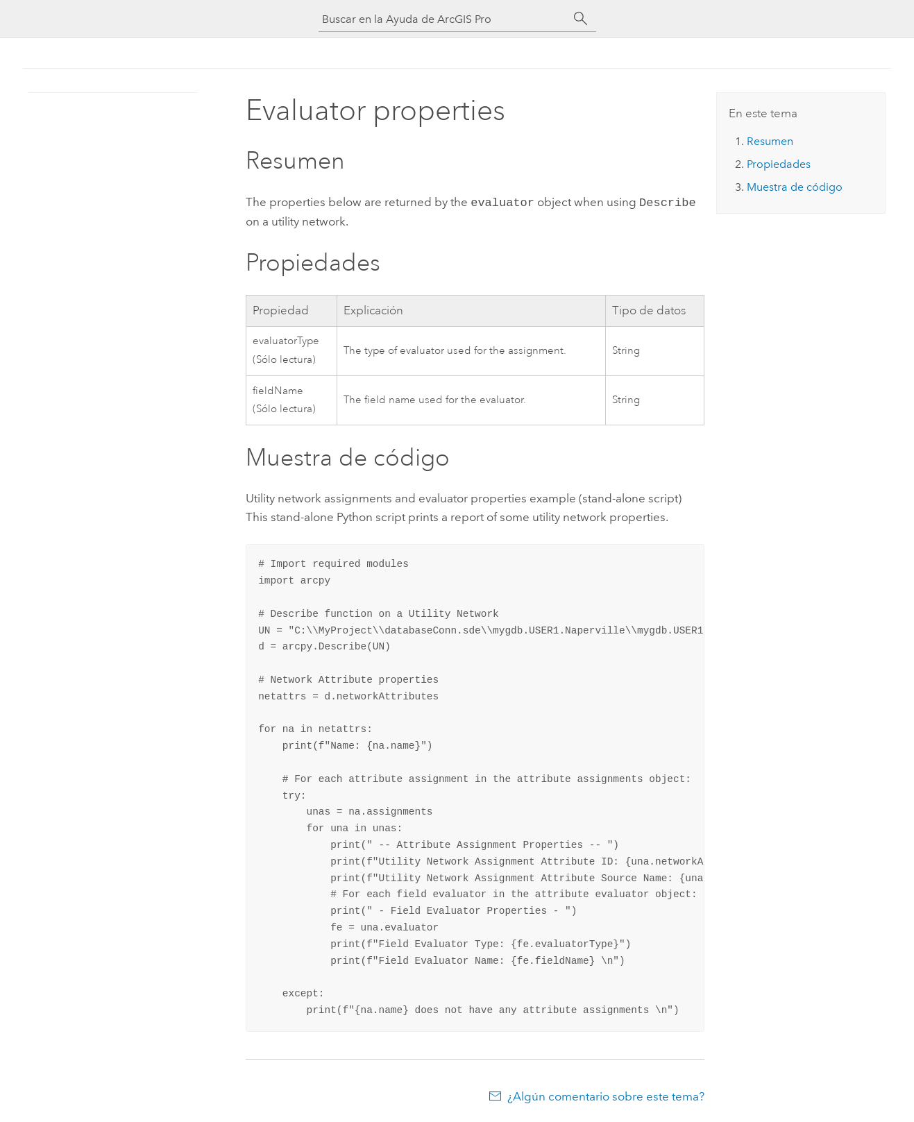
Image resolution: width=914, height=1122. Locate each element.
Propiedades (779, 164)
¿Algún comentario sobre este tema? (605, 1095)
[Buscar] (581, 19)
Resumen (770, 141)
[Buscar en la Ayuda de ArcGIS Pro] (443, 19)
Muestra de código (795, 187)
